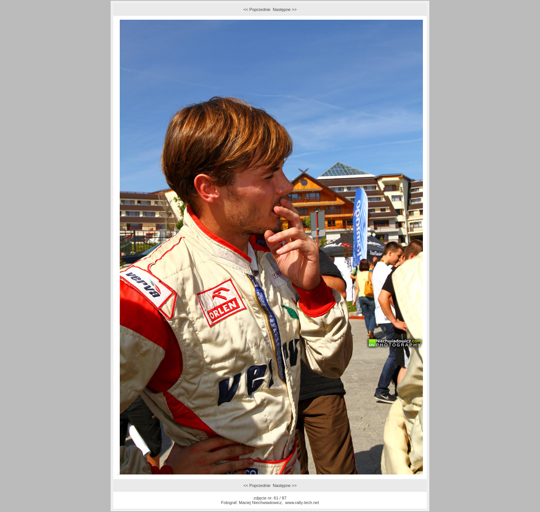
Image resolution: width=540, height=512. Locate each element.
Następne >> (285, 9)
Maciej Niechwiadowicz (260, 502)
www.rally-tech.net (302, 502)
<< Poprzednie (257, 9)
